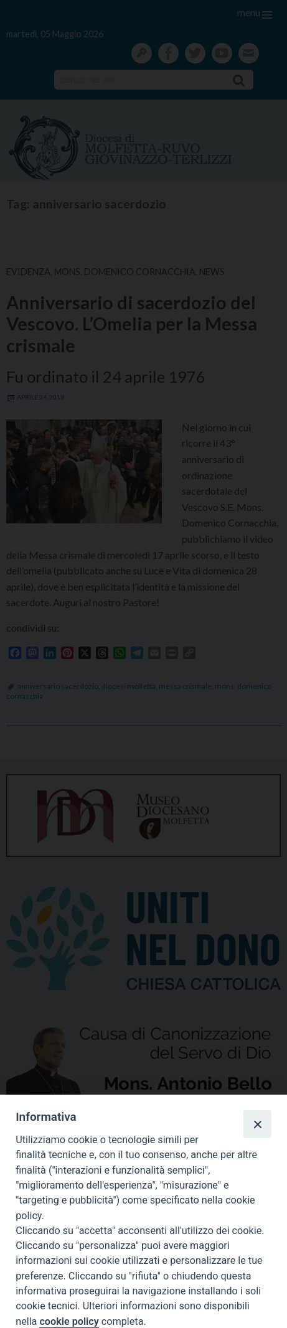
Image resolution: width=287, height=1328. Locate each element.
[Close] (257, 1124)
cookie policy (68, 1321)
